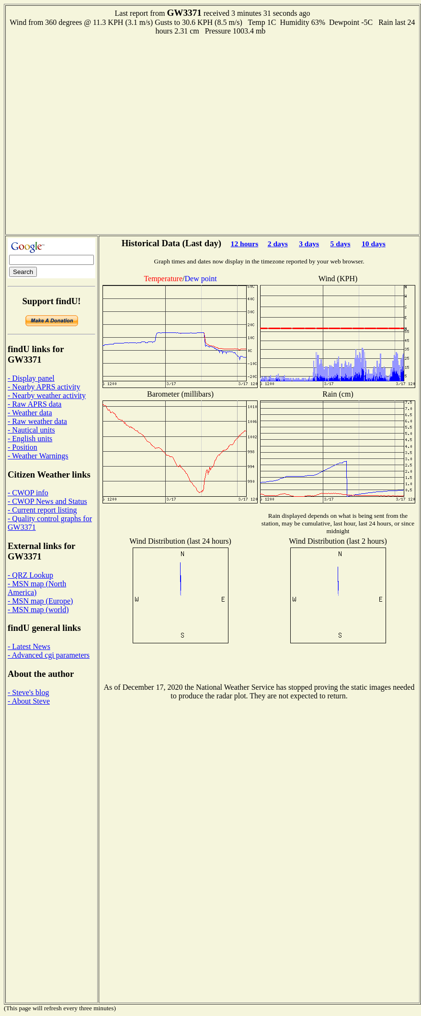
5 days (340, 244)
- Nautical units (31, 430)
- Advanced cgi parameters (49, 655)
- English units (30, 438)
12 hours (245, 244)
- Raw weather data (37, 421)
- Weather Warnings (38, 456)
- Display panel (31, 378)
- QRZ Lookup (30, 575)
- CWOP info (28, 493)
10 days (374, 244)
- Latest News (29, 646)
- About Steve (29, 701)
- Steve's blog (28, 692)
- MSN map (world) (38, 609)
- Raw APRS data (34, 404)
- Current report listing (42, 510)
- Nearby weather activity (47, 395)
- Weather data (30, 413)
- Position (22, 447)
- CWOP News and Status (47, 501)
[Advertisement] (98, 133)
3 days (309, 244)
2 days (278, 244)
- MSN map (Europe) (40, 601)
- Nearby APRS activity (44, 387)
